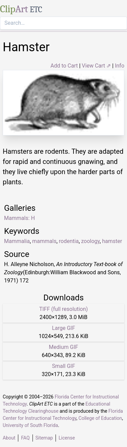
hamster (112, 241)
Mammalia (17, 241)
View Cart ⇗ (96, 65)
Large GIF (63, 328)
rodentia (69, 241)
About (9, 438)
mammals (44, 241)
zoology (90, 241)
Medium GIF (63, 347)
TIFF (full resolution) (63, 309)
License (67, 438)
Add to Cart (64, 65)
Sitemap (44, 438)
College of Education (100, 418)
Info (119, 65)
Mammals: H (19, 218)
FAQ (25, 438)
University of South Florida (30, 425)
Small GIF (63, 366)
